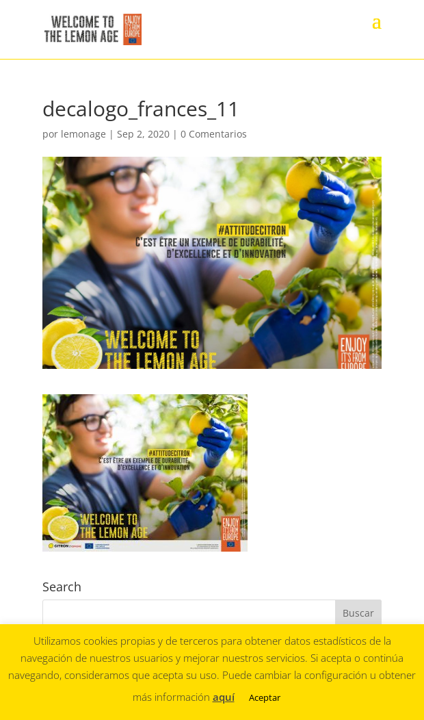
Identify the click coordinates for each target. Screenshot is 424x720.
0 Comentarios (214, 133)
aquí (224, 697)
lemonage (83, 133)
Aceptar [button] (264, 697)
